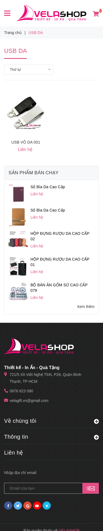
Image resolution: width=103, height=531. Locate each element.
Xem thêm (85, 300)
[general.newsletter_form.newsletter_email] (51, 471)
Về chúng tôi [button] (51, 403)
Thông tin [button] (51, 419)
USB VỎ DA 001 (25, 142)
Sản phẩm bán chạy (34, 172)
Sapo (63, 520)
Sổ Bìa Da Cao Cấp (47, 187)
